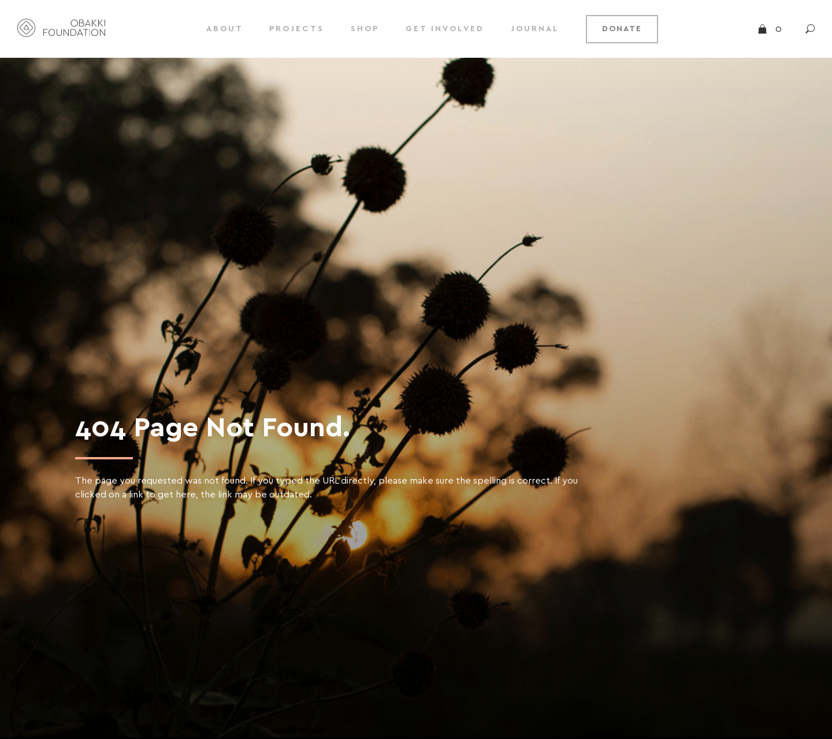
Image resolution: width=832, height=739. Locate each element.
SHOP (365, 29)
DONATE (622, 29)
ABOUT (224, 29)
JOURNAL (535, 29)
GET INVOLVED (445, 29)
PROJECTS (296, 29)
